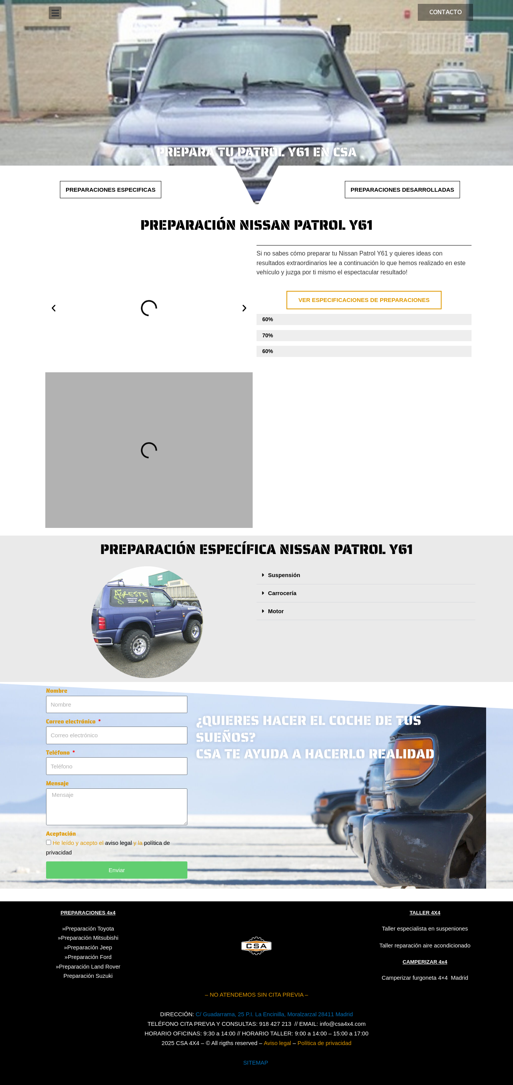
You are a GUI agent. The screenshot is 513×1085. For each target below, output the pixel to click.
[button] (55, 13)
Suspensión (284, 575)
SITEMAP (255, 1062)
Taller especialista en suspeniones (425, 928)
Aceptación (61, 833)
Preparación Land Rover (89, 966)
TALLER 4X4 (425, 912)
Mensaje (57, 783)
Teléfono (58, 752)
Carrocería (282, 592)
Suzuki (88, 975)
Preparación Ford (90, 956)
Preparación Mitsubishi (90, 937)
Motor (276, 610)
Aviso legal (277, 1042)
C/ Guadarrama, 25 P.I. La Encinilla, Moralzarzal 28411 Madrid (274, 1014)
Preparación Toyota (89, 928)
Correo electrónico (71, 721)
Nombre (57, 690)
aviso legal (119, 842)
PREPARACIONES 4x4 (88, 912)
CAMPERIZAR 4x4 (425, 962)
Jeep (106, 947)
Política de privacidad (324, 1042)
